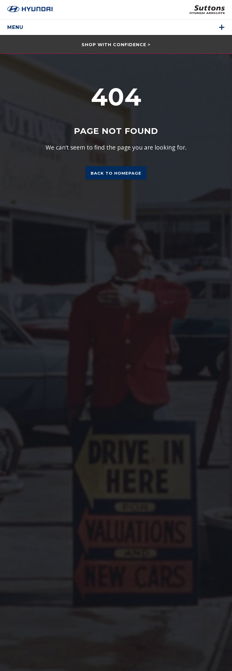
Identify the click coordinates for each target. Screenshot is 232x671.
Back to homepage (116, 173)
